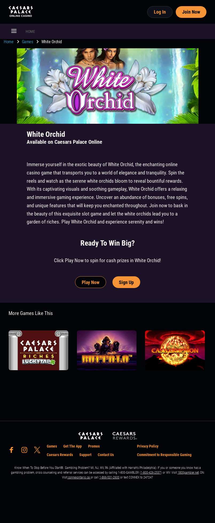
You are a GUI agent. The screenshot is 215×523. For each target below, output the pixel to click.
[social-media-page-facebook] (13, 451)
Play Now (90, 282)
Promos (94, 446)
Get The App (72, 446)
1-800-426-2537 (151, 472)
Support (85, 455)
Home (9, 41)
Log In (160, 12)
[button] (14, 31)
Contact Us (106, 455)
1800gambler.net (188, 472)
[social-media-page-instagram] (26, 451)
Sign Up (126, 282)
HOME (30, 31)
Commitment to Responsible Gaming (164, 455)
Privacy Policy (147, 446)
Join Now (191, 12)
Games (28, 41)
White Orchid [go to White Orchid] (51, 41)
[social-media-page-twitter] (39, 451)
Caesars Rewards (60, 455)
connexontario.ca (79, 477)
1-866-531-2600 (109, 477)
